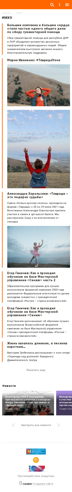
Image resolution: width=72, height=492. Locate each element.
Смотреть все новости (36, 425)
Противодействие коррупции (36, 476)
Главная (6, 13)
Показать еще (36, 370)
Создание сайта (43, 483)
